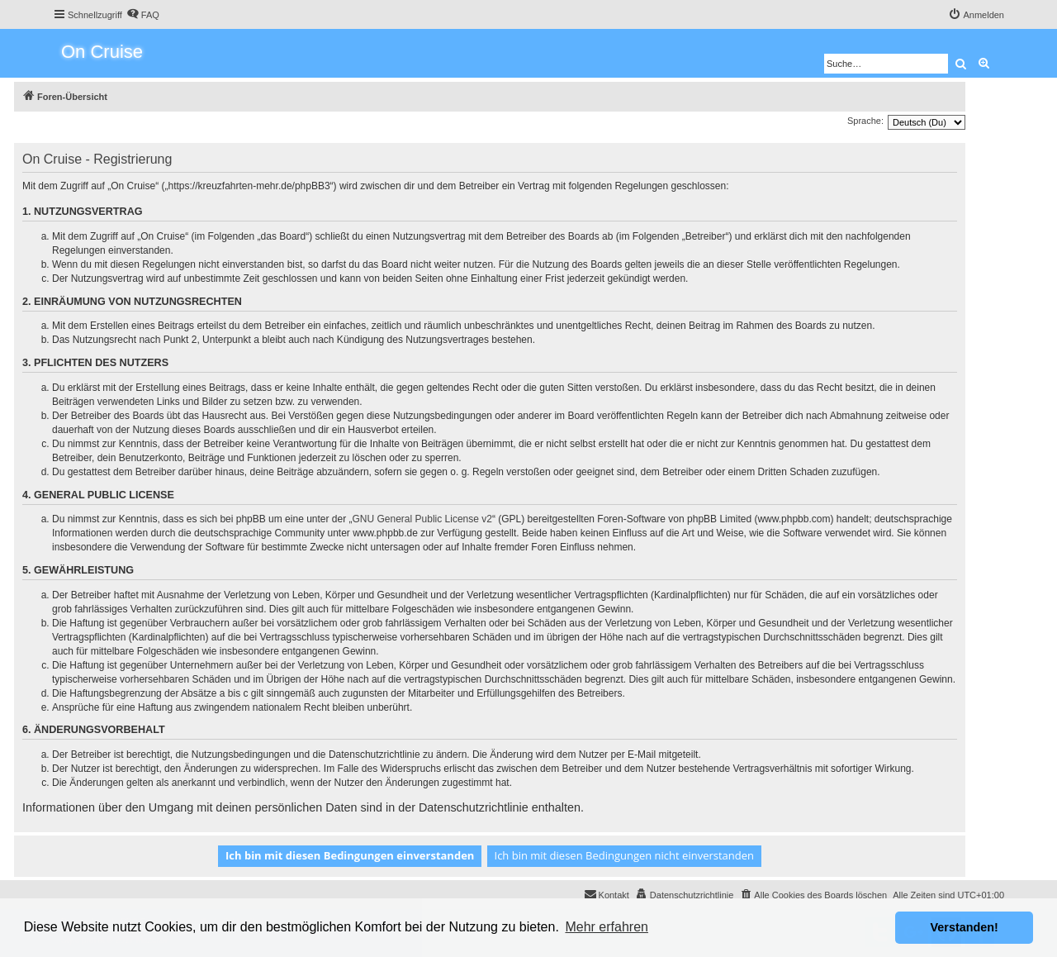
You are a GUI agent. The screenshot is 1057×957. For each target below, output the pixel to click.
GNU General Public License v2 (422, 519)
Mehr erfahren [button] (606, 927)
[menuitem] (142, 15)
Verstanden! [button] (964, 927)
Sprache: (865, 121)
